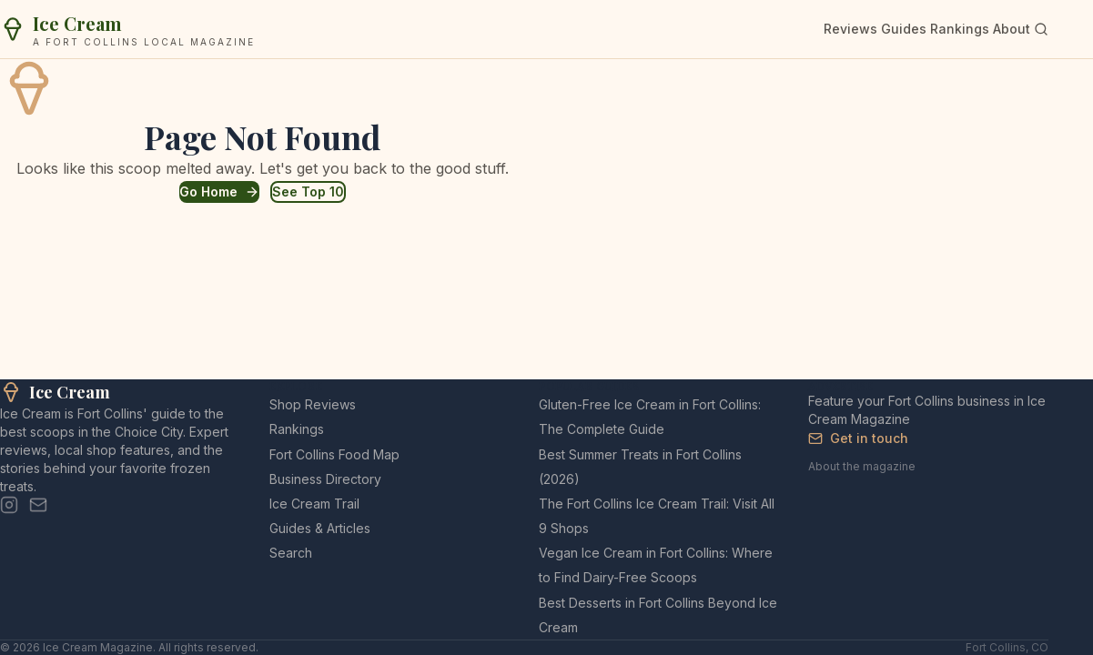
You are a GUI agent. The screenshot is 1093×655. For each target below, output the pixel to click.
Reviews (850, 28)
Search (290, 552)
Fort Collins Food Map (334, 454)
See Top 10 (308, 191)
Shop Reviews (312, 404)
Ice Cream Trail (314, 503)
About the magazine (862, 466)
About (1011, 28)
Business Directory (325, 479)
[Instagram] (9, 505)
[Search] (1041, 29)
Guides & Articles (319, 528)
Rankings (959, 28)
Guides (903, 28)
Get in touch (858, 438)
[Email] (38, 505)
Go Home (219, 191)
